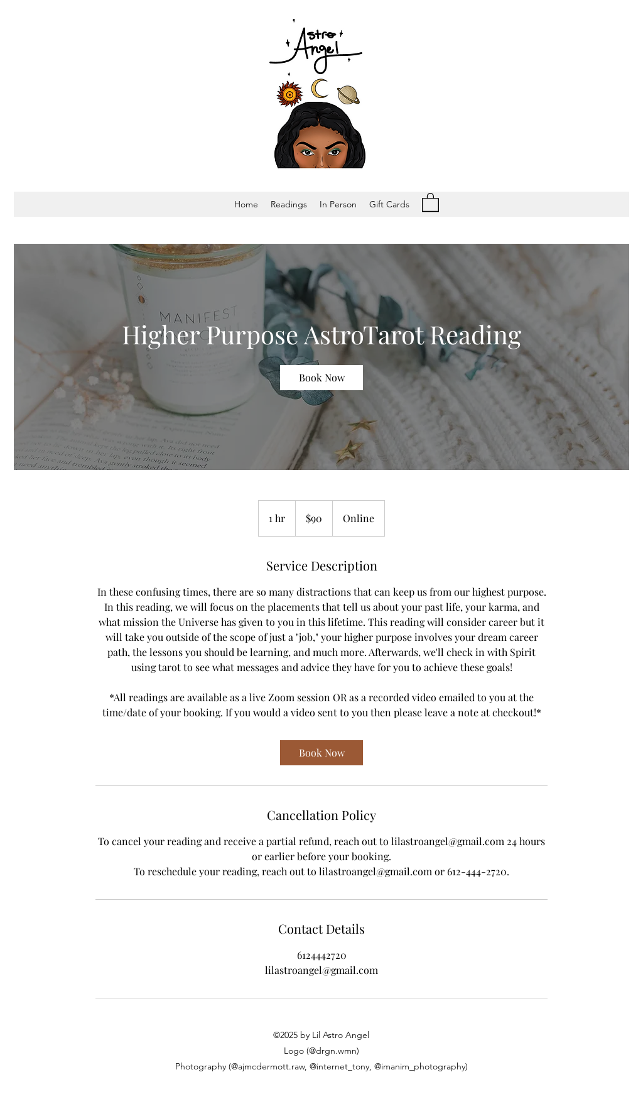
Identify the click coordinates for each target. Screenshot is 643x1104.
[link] (321, 377)
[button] (288, 204)
